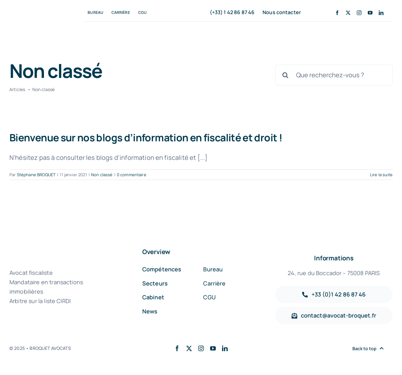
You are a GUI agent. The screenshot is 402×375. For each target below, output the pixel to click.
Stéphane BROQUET (36, 174)
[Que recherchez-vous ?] (334, 75)
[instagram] (359, 12)
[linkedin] (381, 12)
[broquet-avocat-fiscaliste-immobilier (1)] (36, 11)
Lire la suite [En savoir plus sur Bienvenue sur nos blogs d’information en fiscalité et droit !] (381, 174)
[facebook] (337, 12)
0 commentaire (131, 174)
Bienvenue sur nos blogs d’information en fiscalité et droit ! (145, 137)
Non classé (102, 174)
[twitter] (348, 12)
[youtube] (370, 12)
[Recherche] (285, 75)
